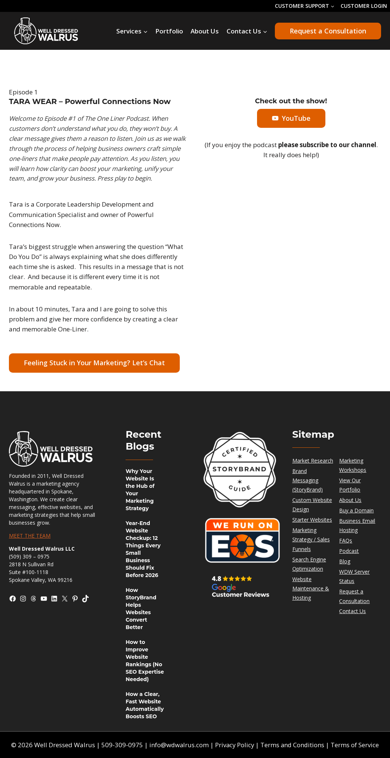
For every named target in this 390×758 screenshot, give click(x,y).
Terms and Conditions (293, 745)
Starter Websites (312, 519)
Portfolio (169, 31)
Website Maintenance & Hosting (310, 588)
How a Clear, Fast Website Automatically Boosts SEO (145, 705)
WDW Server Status (354, 576)
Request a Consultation (328, 30)
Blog (344, 561)
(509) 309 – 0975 (29, 556)
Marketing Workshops (352, 465)
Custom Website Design (312, 504)
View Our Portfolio (350, 485)
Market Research (312, 460)
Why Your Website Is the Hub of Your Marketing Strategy (140, 490)
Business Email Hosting (357, 525)
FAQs (345, 540)
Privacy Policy (234, 745)
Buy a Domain (356, 510)
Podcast (349, 550)
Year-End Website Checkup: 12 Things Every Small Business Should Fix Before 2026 (143, 549)
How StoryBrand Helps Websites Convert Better (141, 609)
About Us (205, 31)
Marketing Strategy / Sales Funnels (311, 539)
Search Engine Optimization (309, 564)
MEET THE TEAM (30, 535)
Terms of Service (356, 745)
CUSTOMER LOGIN (364, 5)
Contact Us (352, 611)
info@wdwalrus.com (178, 745)
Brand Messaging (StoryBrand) (307, 480)
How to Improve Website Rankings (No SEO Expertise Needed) (145, 661)
